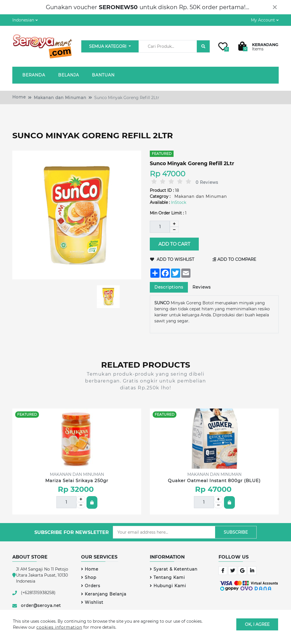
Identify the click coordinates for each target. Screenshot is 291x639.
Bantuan (103, 75)
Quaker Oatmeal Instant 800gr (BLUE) (214, 480)
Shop (88, 577)
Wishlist (92, 602)
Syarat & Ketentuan (173, 569)
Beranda (33, 75)
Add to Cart (174, 244)
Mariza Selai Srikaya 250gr (76, 480)
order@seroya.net (41, 605)
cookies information (59, 627)
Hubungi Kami (168, 585)
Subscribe (236, 532)
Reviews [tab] (201, 287)
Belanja (68, 75)
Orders (90, 585)
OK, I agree (257, 624)
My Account (263, 20)
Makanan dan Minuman (60, 97)
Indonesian (23, 20)
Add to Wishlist (172, 259)
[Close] (275, 7)
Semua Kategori (108, 46)
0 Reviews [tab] (207, 182)
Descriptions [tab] (168, 287)
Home (19, 97)
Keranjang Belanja (103, 594)
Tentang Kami (167, 577)
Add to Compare (234, 259)
